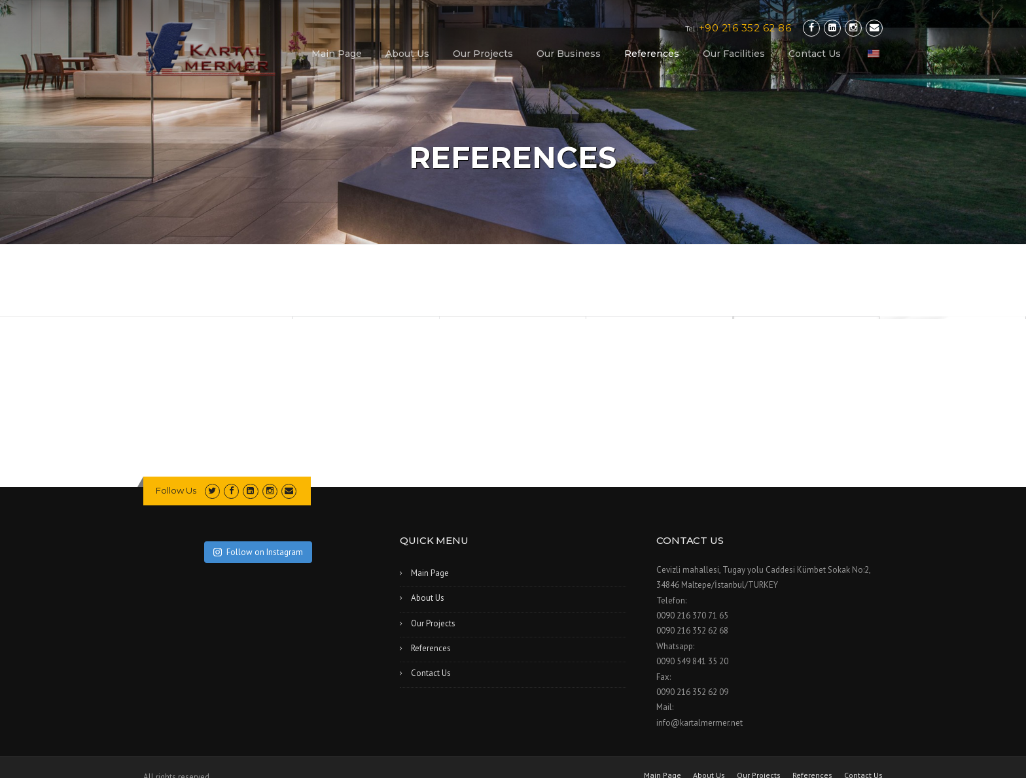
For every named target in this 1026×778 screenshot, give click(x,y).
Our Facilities (734, 53)
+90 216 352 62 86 (745, 28)
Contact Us (814, 53)
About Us (407, 53)
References (651, 53)
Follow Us (176, 490)
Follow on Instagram (258, 552)
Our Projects (483, 53)
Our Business (569, 53)
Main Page (336, 53)
